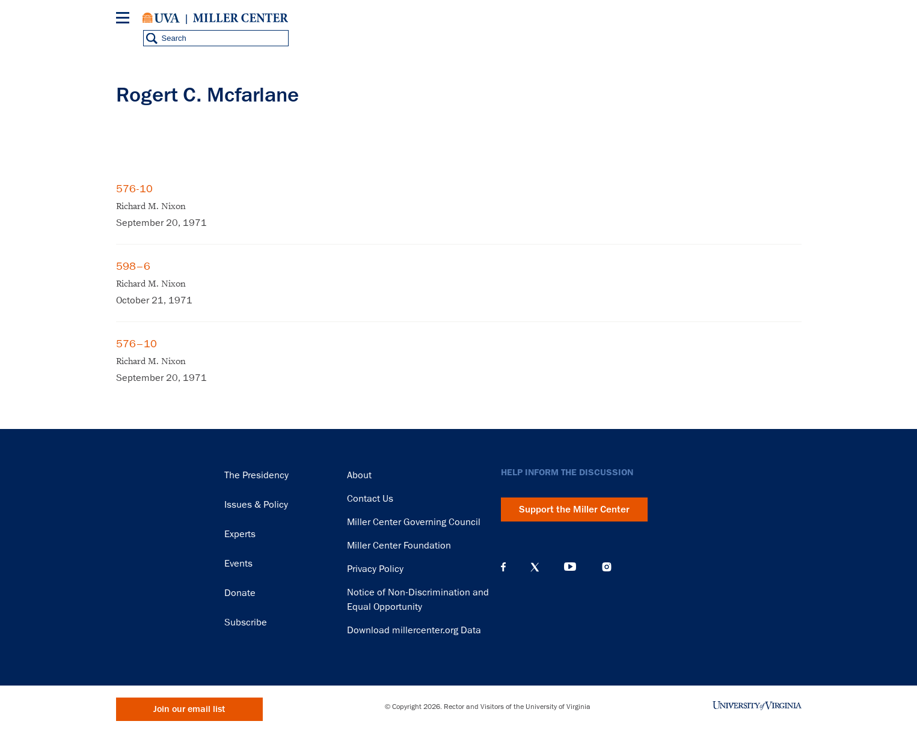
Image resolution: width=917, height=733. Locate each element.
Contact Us (370, 499)
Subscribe (245, 622)
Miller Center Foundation (399, 546)
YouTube (570, 567)
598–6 (133, 266)
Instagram (607, 567)
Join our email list (189, 709)
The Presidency (256, 475)
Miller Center (240, 18)
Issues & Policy (256, 505)
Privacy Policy (375, 569)
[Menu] (125, 19)
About (359, 475)
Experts (240, 534)
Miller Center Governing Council (413, 522)
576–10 (136, 343)
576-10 (134, 188)
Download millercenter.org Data (414, 630)
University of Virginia (161, 18)
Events (238, 564)
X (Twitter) (535, 567)
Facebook (503, 567)
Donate (240, 593)
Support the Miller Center (574, 509)
